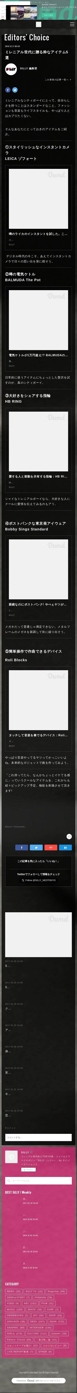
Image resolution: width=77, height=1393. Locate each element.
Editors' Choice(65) (15, 845)
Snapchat (56, 1332)
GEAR (57, 1362)
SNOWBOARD (17, 1356)
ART (30, 1344)
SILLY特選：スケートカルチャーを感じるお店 (37, 1007)
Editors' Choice (26, 37)
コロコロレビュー (55, 1386)
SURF (53, 1350)
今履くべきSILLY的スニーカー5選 (29, 1129)
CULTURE (37, 1374)
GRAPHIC (16, 1368)
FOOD (13, 1344)
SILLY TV (34, 1332)
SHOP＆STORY (18, 1338)
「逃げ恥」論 (46, 1380)
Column (59, 1374)
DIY (38, 1356)
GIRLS (14, 1374)
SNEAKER (16, 1362)
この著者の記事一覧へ (58, 79)
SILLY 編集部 (28, 68)
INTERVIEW (40, 1368)
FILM (48, 1344)
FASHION (43, 1338)
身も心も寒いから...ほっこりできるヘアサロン (37, 1081)
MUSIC (15, 1350)
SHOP (55, 1356)
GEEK (37, 1362)
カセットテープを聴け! (22, 1386)
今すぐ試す (48, 15)
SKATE (35, 1350)
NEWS (14, 1332)
